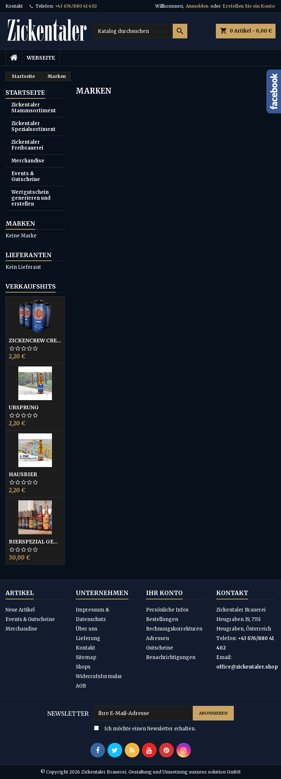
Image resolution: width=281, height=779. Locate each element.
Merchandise (27, 161)
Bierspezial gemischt (35, 542)
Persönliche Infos (167, 610)
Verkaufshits (30, 286)
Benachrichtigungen (170, 657)
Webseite (41, 57)
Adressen (157, 638)
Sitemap (86, 657)
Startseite (25, 92)
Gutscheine (159, 648)
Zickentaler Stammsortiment (33, 108)
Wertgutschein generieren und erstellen (30, 198)
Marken (20, 223)
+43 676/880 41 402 (76, 6)
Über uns (86, 629)
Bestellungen (162, 619)
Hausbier (23, 474)
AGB (81, 686)
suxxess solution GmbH (215, 772)
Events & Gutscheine (25, 176)
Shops (83, 667)
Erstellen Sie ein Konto (249, 6)
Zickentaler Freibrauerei (27, 145)
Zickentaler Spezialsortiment (33, 126)
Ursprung (24, 407)
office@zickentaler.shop (247, 667)
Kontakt (14, 6)
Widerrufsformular (99, 676)
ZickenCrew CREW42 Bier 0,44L (35, 340)
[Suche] (140, 31)
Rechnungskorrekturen (174, 629)
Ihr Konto (164, 593)
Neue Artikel (20, 610)
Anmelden (197, 6)
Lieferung (88, 638)
